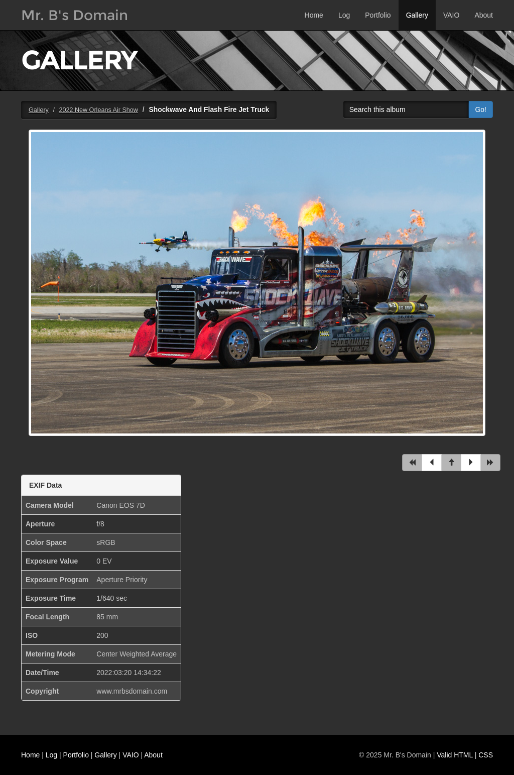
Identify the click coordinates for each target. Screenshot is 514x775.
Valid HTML (455, 755)
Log (344, 15)
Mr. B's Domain (74, 15)
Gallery (417, 15)
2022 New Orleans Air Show (98, 110)
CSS (485, 755)
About (483, 15)
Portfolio (378, 15)
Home (314, 15)
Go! (480, 109)
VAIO (451, 15)
